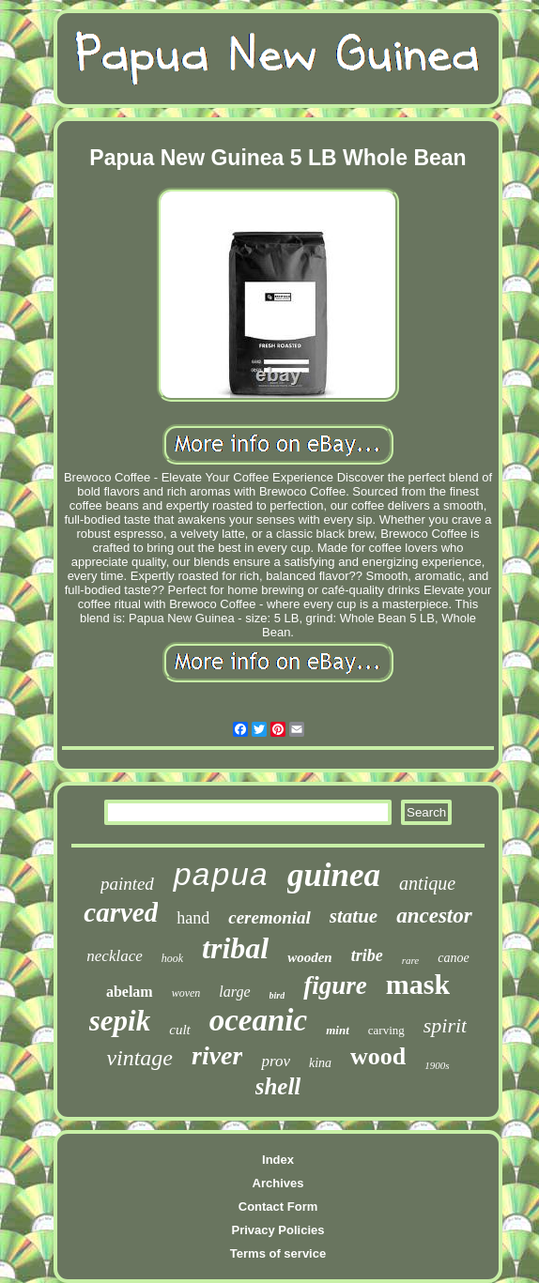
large (234, 992)
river (217, 1055)
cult (180, 1029)
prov (275, 1061)
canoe (453, 958)
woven (186, 993)
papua (221, 876)
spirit (445, 1025)
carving (386, 1030)
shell (278, 1086)
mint (337, 1030)
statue (353, 916)
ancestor (434, 915)
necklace (114, 956)
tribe (367, 955)
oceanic (258, 1020)
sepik (119, 1020)
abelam (129, 992)
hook (172, 958)
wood (378, 1056)
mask (418, 984)
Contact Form (278, 1206)
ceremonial (269, 917)
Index (278, 1160)
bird (277, 995)
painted (127, 884)
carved (121, 912)
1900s (436, 1065)
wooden (309, 957)
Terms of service (278, 1253)
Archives (278, 1183)
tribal (235, 948)
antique (427, 883)
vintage (139, 1058)
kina (320, 1063)
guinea (333, 875)
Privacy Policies (277, 1230)
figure (335, 985)
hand (193, 918)
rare (411, 960)
